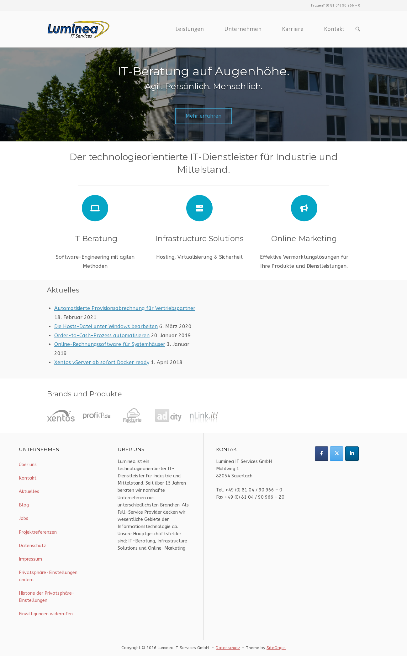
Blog (24, 505)
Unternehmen (243, 29)
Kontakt (334, 29)
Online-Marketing (304, 238)
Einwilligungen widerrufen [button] (46, 614)
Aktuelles (29, 491)
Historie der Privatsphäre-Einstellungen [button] (47, 597)
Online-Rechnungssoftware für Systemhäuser (109, 344)
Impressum (30, 559)
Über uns (28, 464)
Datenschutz (32, 545)
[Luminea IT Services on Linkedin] (352, 453)
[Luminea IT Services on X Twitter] (336, 453)
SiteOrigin (276, 647)
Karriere (293, 29)
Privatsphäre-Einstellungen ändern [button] (48, 576)
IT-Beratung (95, 238)
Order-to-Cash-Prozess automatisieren (102, 335)
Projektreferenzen (38, 532)
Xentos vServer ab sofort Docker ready (101, 362)
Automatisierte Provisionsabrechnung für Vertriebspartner (124, 308)
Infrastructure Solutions (200, 238)
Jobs (23, 518)
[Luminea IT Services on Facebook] (321, 453)
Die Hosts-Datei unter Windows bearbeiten (106, 326)
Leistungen (189, 29)
